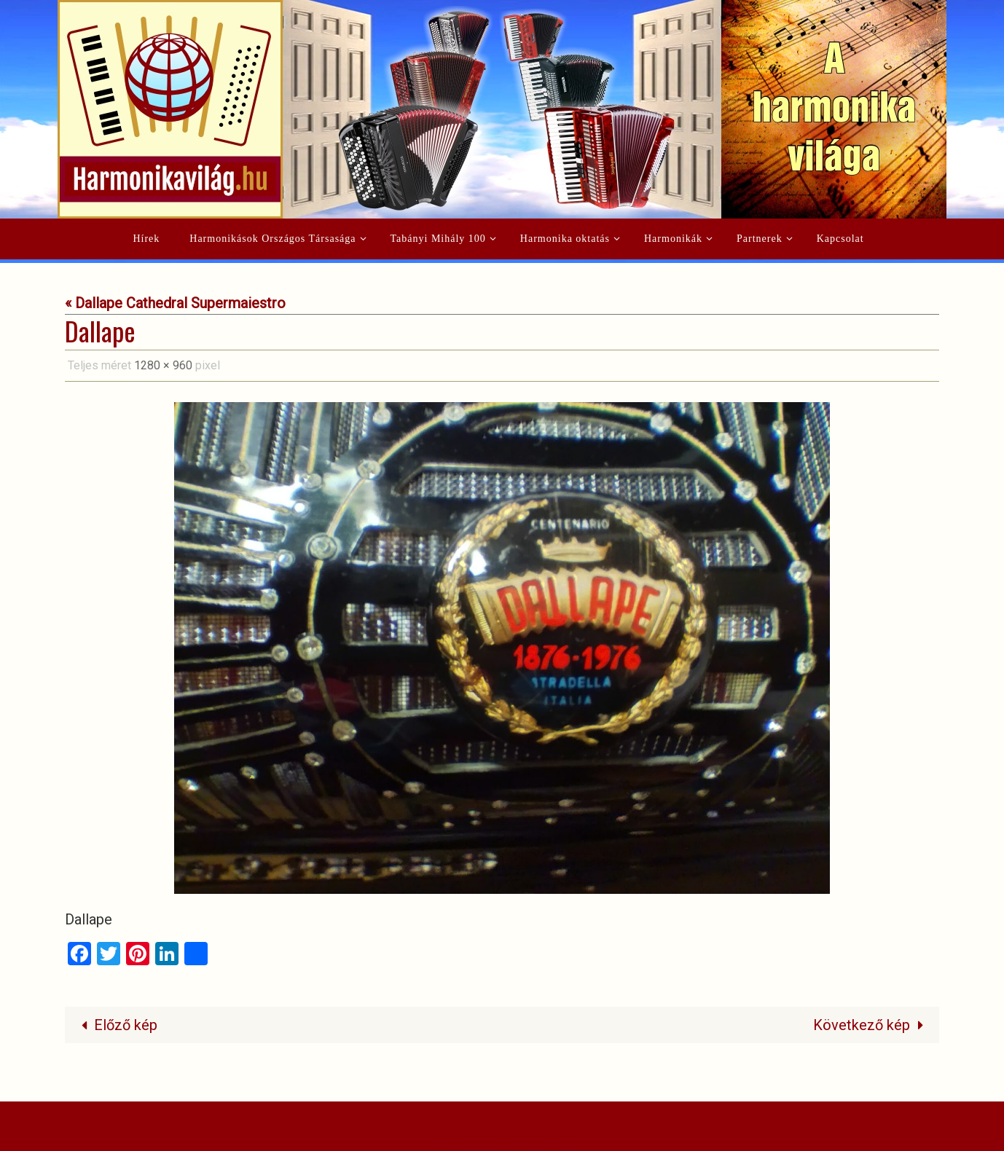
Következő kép (871, 1025)
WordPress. (548, 1139)
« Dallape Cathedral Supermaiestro (175, 303)
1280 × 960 (163, 365)
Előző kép (115, 1025)
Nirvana (498, 1139)
